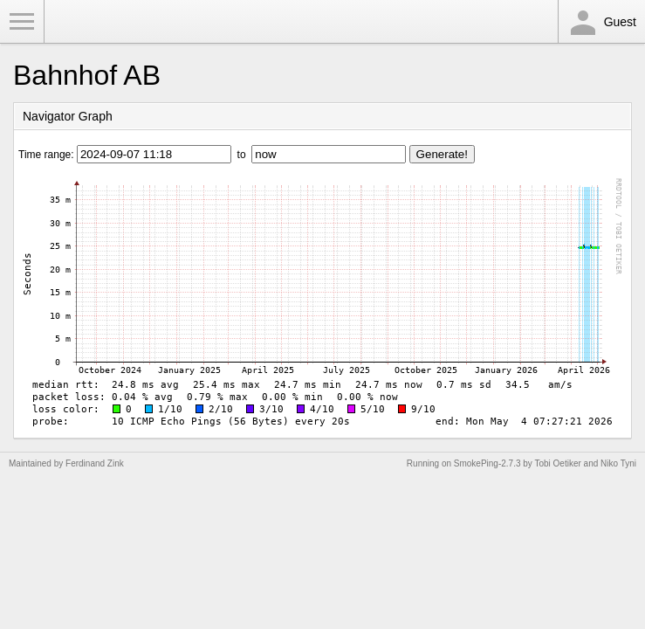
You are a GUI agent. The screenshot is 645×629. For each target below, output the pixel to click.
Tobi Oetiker (557, 463)
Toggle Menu (22, 22)
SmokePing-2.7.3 (487, 463)
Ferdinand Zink (94, 463)
